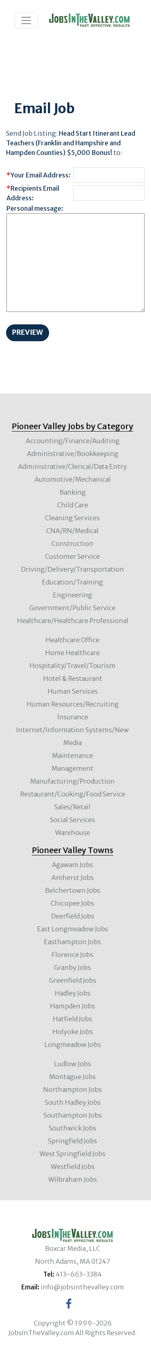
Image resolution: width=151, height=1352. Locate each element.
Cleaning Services (72, 518)
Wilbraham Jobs (72, 1179)
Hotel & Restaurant (72, 678)
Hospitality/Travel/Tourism (72, 666)
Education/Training (72, 582)
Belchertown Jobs (72, 890)
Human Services (73, 691)
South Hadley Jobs (73, 1102)
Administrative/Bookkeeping (72, 454)
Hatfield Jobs (72, 1019)
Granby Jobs (72, 967)
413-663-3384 (79, 1274)
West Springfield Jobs (72, 1154)
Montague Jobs (72, 1077)
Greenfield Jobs (72, 980)
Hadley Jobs (73, 993)
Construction (72, 544)
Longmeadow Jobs (72, 1044)
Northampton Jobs (72, 1089)
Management (72, 768)
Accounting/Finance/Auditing (73, 441)
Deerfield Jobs (72, 916)
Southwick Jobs (72, 1128)
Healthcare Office (72, 640)
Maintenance (72, 755)
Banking (73, 492)
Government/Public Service (72, 608)
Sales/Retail (72, 807)
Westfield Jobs (73, 1167)
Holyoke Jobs (72, 1032)
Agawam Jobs (72, 865)
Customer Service (72, 556)
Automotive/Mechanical (73, 479)
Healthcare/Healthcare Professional (72, 621)
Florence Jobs (72, 955)
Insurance (72, 717)
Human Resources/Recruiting (73, 704)
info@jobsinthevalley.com (82, 1287)
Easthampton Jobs (72, 942)
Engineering (72, 595)
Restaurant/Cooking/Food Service (72, 794)
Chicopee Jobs (72, 903)
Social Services (72, 820)
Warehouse (72, 833)
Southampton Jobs (72, 1115)
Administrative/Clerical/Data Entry (72, 466)
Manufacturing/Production (72, 781)
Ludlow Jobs (72, 1064)
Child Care (72, 505)
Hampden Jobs (72, 1006)
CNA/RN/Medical (72, 531)
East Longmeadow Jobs (72, 929)
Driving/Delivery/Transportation (72, 569)
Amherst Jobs (73, 878)
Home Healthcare (72, 653)
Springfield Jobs (72, 1141)
